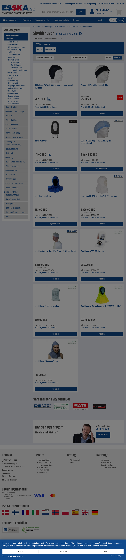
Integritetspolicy (119, 556)
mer (105, 551)
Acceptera (63, 551)
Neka (20, 551)
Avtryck (112, 556)
